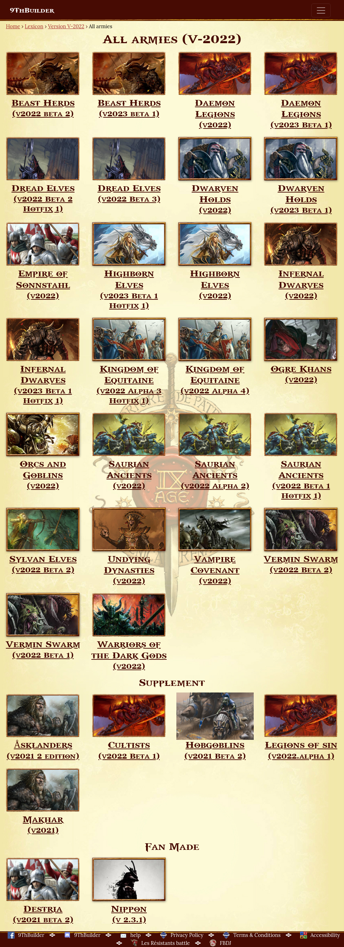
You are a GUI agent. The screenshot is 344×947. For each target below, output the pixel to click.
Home (13, 26)
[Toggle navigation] (321, 10)
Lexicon (34, 26)
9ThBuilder (32, 10)
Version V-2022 (66, 26)
